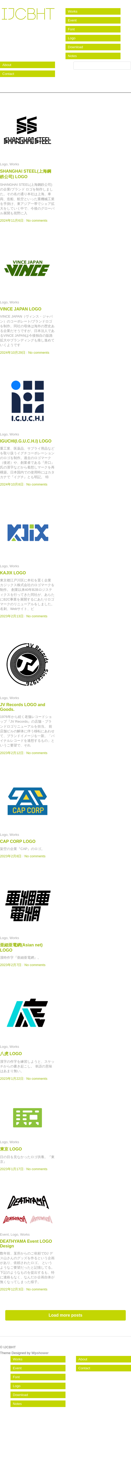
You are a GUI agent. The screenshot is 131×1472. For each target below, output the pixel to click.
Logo (71, 38)
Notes (72, 56)
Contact (8, 74)
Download (75, 47)
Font (71, 29)
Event (72, 20)
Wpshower (40, 1353)
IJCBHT (27, 17)
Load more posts (66, 1315)
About (6, 65)
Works (73, 11)
